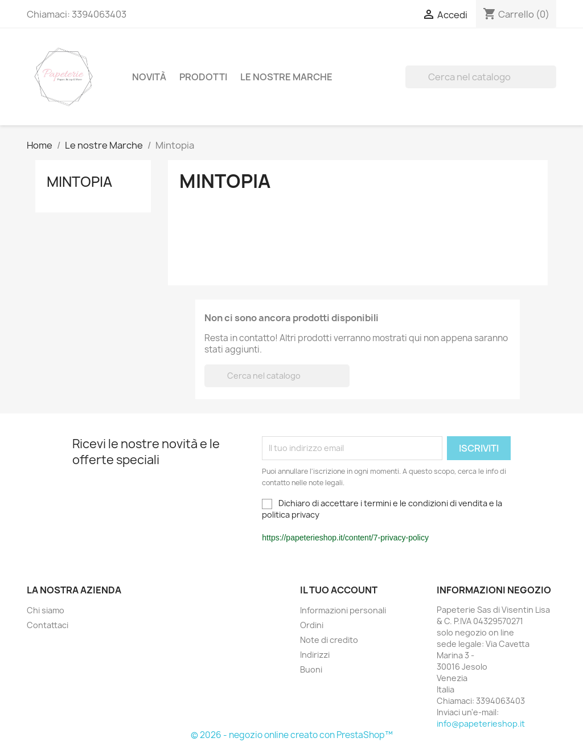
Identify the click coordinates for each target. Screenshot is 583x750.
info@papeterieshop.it (481, 723)
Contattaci (47, 625)
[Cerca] (480, 76)
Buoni (311, 669)
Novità (149, 77)
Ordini (311, 625)
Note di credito (329, 639)
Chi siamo (45, 610)
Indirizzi (315, 654)
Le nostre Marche (286, 77)
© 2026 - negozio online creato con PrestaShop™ (292, 735)
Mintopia (79, 181)
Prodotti (203, 77)
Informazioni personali (343, 610)
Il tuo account (338, 590)
